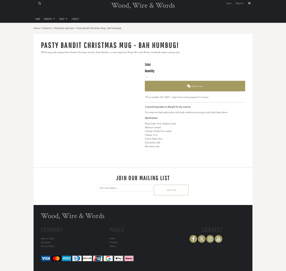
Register (240, 3)
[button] (39, 3)
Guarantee (45, 242)
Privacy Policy (47, 246)
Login (229, 3)
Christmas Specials (64, 28)
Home (37, 28)
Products (46, 28)
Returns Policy (48, 238)
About (112, 246)
